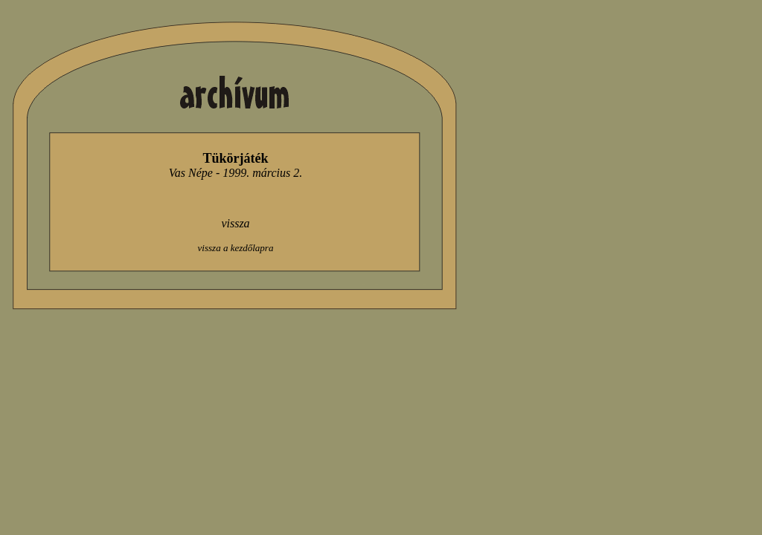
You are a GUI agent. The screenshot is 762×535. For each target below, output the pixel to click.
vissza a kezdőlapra (236, 247)
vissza (235, 223)
